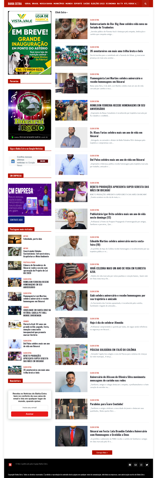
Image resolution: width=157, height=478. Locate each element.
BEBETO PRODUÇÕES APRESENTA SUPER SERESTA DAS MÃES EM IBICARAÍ (119, 188)
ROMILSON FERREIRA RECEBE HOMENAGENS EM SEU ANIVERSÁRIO (117, 107)
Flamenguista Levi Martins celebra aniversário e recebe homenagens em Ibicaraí (116, 79)
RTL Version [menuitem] (130, 3)
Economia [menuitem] (111, 3)
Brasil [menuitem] (35, 3)
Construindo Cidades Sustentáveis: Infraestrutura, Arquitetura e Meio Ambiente (36, 254)
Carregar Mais (101, 452)
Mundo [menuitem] (69, 3)
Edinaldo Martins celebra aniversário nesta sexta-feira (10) (117, 242)
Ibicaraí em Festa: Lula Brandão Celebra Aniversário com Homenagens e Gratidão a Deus (118, 432)
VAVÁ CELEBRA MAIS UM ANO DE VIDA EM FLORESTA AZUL (118, 269)
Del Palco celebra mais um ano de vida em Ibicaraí (117, 159)
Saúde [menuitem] (86, 3)
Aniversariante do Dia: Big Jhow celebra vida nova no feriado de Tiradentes (118, 25)
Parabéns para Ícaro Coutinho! (106, 404)
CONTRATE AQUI (16, 219)
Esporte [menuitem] (78, 3)
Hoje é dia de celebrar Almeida (106, 322)
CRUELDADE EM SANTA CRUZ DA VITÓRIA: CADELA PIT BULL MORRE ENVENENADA (37, 313)
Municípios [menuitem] (59, 3)
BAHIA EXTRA (15, 4)
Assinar (29, 414)
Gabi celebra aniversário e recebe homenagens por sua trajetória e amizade (117, 297)
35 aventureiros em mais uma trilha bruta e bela (116, 51)
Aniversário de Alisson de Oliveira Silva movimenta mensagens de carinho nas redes (117, 378)
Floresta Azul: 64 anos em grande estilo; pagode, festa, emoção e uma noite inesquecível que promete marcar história (36, 329)
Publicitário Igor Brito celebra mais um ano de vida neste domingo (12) (118, 215)
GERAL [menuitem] (28, 3)
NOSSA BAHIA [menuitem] (46, 3)
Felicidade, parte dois (32, 239)
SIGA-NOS (42, 161)
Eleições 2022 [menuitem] (98, 3)
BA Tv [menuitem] (120, 3)
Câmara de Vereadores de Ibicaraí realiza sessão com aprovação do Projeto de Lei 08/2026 (35, 269)
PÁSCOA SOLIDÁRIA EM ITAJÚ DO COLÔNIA (113, 349)
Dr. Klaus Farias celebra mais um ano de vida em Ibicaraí (116, 134)
